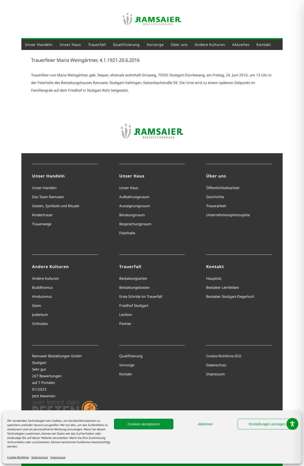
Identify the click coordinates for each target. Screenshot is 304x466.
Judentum (40, 314)
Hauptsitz (214, 278)
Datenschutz (39, 457)
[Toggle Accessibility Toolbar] (292, 423)
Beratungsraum (132, 214)
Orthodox (40, 323)
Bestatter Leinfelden (222, 287)
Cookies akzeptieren (144, 424)
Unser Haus (128, 187)
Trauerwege (41, 223)
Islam (36, 305)
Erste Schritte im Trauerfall (140, 296)
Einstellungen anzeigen (267, 424)
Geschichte (215, 196)
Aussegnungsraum (134, 205)
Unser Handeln (44, 187)
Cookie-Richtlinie (18, 457)
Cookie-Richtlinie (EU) (223, 355)
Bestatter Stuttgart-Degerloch (230, 296)
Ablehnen (205, 424)
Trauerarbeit (216, 205)
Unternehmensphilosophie (228, 214)
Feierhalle (127, 233)
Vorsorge (126, 365)
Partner (125, 323)
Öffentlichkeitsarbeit (222, 187)
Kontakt (125, 374)
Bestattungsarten (133, 278)
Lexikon (125, 314)
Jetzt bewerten (43, 395)
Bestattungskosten (134, 287)
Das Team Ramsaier (48, 196)
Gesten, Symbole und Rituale (55, 205)
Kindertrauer (42, 214)
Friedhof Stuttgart (133, 305)
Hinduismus (42, 296)
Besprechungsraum (135, 223)
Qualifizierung (130, 355)
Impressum (58, 457)
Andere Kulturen (45, 278)
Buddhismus (42, 287)
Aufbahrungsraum (134, 196)
